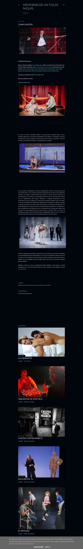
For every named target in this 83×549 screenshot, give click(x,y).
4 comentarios (27, 361)
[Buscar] (64, 4)
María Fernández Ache (38, 74)
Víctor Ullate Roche (53, 71)
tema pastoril (58, 212)
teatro (34, 285)
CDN (24, 285)
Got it (47, 547)
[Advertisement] (41, 309)
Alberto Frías (36, 67)
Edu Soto (45, 71)
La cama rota (25, 358)
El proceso (24, 531)
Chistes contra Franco (30, 438)
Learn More (39, 547)
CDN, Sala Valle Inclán (24, 82)
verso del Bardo (22, 269)
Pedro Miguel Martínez (41, 69)
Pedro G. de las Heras (46, 67)
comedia (27, 285)
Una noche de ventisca (30, 399)
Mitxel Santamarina (37, 71)
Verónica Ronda (27, 71)
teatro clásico (39, 285)
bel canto (28, 192)
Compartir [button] (20, 283)
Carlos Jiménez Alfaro (29, 69)
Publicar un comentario (25, 293)
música (31, 285)
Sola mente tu (25, 479)
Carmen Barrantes (37, 65)
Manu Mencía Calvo (53, 69)
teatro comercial (46, 285)
